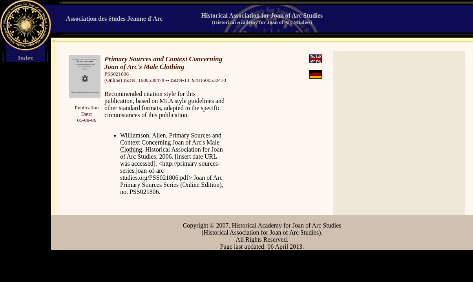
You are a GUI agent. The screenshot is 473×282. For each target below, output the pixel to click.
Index (25, 58)
